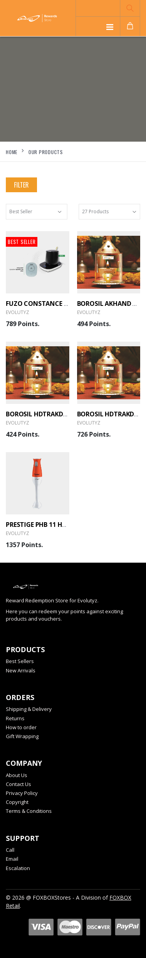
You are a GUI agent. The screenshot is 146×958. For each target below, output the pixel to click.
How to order (21, 727)
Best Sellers (20, 661)
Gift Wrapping (22, 736)
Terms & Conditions (29, 810)
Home (12, 152)
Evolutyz (17, 312)
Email (12, 858)
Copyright (17, 801)
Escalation (18, 868)
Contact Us (18, 784)
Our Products (45, 152)
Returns (15, 718)
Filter (21, 184)
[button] (130, 8)
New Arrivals (20, 670)
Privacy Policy (22, 793)
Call (10, 849)
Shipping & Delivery (29, 708)
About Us (16, 775)
